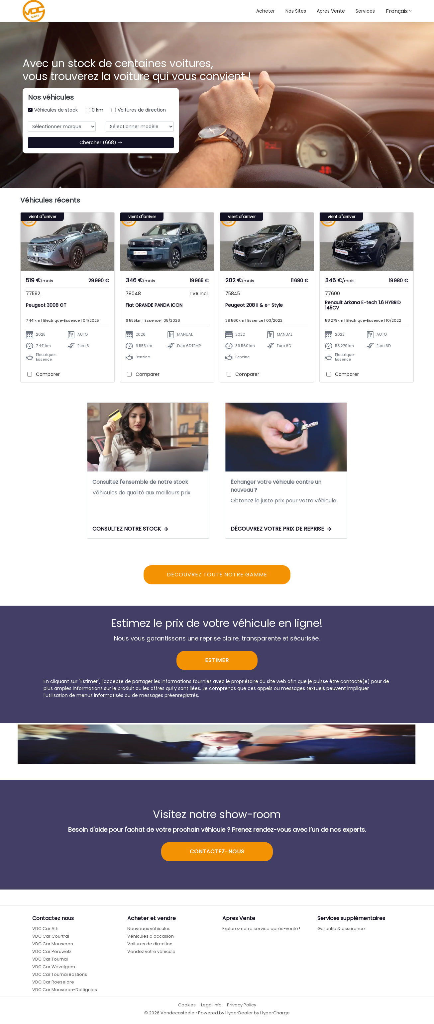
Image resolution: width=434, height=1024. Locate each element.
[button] (295, 11)
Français (397, 11)
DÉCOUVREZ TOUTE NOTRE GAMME (217, 574)
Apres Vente (331, 11)
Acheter (265, 11)
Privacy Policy (241, 1005)
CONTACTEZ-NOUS (217, 851)
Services (365, 11)
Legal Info (211, 1005)
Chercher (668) (100, 142)
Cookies (187, 1005)
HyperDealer (239, 1013)
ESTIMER (217, 660)
